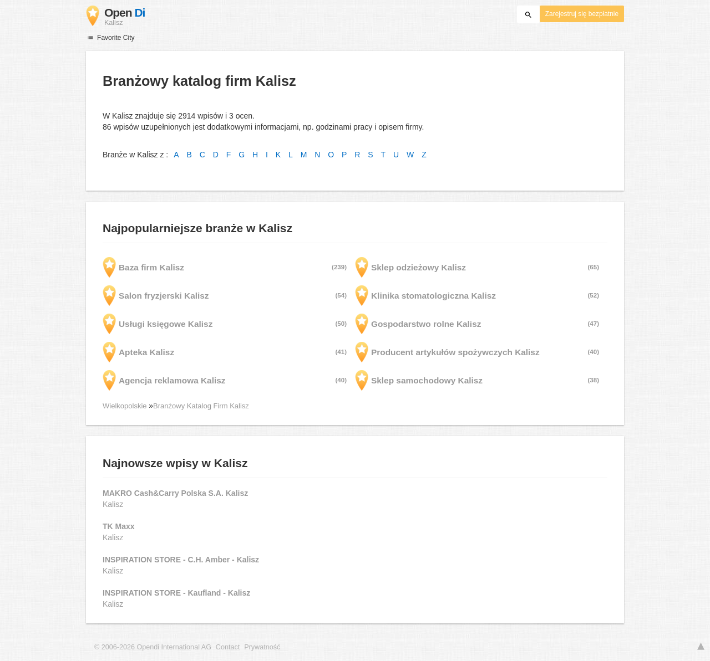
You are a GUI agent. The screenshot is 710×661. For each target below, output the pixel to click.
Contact (228, 647)
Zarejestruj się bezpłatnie (581, 14)
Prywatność (262, 647)
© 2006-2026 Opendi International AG (152, 647)
